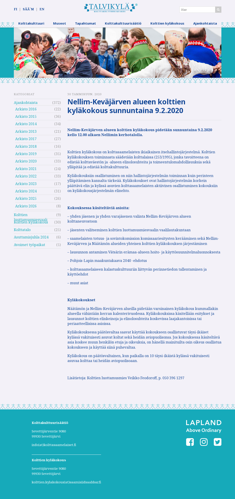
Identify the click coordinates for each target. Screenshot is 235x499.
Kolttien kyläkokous (167, 23)
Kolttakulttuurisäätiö (123, 23)
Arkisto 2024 (26, 191)
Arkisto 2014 (26, 124)
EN (42, 9)
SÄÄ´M (28, 9)
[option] (117, 53)
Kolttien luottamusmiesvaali (30, 216)
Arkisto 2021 (26, 168)
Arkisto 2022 (26, 176)
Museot (59, 23)
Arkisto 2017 (26, 139)
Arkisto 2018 (26, 146)
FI (15, 9)
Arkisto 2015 (26, 116)
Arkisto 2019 (26, 154)
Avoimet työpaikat (29, 244)
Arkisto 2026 (26, 206)
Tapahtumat (85, 23)
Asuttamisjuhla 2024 (31, 237)
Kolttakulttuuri (31, 23)
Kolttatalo (22, 229)
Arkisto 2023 (26, 183)
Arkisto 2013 (26, 131)
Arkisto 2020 (26, 161)
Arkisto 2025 (26, 198)
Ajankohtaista (205, 23)
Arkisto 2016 (26, 109)
